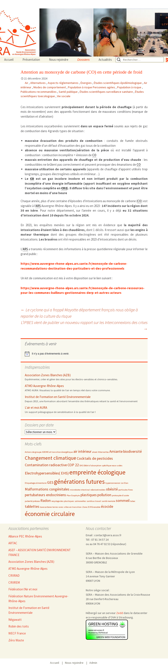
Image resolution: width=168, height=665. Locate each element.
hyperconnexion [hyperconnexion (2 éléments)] (112, 483)
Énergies (86, 83)
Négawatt (15, 620)
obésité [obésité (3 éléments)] (112, 489)
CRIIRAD (14, 576)
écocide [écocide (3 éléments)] (107, 506)
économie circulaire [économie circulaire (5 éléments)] (50, 514)
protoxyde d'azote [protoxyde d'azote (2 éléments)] (120, 495)
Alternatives (38, 83)
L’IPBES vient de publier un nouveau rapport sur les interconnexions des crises (84, 325)
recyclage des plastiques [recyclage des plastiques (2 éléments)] (62, 501)
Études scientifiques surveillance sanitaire (107, 92)
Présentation (31, 60)
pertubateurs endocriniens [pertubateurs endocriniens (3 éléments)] (45, 494)
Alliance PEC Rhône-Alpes (25, 536)
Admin (93, 663)
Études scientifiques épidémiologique (118, 83)
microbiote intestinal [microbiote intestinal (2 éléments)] (80, 489)
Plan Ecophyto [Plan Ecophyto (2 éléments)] (73, 495)
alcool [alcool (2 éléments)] (94, 452)
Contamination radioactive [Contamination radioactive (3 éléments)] (46, 464)
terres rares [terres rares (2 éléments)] (57, 507)
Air (27, 83)
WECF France (17, 633)
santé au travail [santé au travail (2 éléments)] (94, 501)
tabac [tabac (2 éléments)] (132, 501)
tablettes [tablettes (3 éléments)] (32, 506)
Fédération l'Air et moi (22, 589)
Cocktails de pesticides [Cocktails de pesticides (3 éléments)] (95, 458)
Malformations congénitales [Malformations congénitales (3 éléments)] (47, 489)
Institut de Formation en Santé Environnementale (58, 397)
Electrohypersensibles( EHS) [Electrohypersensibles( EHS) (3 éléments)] (47, 473)
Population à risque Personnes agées (92, 87)
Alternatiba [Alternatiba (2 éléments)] (103, 452)
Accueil (8, 60)
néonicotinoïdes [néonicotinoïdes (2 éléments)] (97, 489)
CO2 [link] (64, 188)
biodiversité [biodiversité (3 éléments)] (132, 451)
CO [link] (94, 155)
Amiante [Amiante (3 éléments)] (116, 451)
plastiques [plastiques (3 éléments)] (89, 494)
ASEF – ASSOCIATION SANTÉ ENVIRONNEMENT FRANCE (39, 552)
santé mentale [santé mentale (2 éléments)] (108, 501)
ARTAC (12, 543)
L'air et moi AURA (36, 408)
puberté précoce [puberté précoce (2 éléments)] (32, 501)
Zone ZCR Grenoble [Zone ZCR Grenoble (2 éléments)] (91, 507)
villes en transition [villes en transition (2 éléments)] (73, 507)
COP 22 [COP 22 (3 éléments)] (73, 464)
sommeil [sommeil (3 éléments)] (123, 500)
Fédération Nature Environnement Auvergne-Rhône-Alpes (38, 598)
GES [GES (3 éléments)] (50, 482)
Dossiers (83, 59)
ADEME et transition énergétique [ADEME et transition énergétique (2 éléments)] (57, 452)
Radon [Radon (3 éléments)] (45, 500)
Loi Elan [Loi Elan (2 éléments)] (124, 483)
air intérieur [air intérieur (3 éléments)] (82, 451)
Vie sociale (63, 96)
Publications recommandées (39, 92)
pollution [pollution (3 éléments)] (104, 494)
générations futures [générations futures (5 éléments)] (79, 481)
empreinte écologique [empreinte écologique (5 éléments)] (97, 472)
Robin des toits (18, 626)
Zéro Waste (16, 640)
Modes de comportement (49, 87)
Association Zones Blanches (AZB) (48, 375)
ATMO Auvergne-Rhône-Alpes (44, 386)
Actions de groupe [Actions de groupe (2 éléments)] (33, 452)
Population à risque (129, 87)
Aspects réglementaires (63, 83)
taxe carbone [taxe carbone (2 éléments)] (46, 507)
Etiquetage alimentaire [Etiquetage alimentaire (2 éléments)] (35, 483)
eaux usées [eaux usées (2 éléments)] (117, 465)
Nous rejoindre (58, 60)
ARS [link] (38, 206)
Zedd (119, 613)
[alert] (84, 353)
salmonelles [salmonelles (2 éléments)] (80, 501)
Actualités (105, 60)
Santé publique (68, 92)
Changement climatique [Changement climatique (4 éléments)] (50, 458)
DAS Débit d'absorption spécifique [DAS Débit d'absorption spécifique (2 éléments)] (95, 465)
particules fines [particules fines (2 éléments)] (125, 489)
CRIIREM (14, 582)
